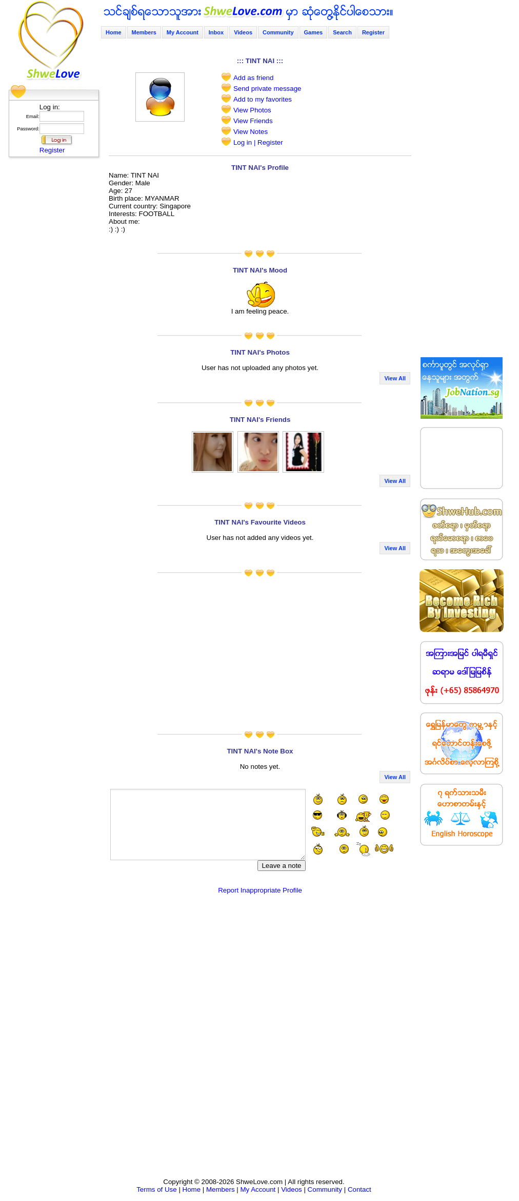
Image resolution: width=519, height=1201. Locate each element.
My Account (182, 32)
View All (395, 378)
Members (144, 32)
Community (278, 32)
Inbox (216, 32)
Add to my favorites (262, 99)
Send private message (267, 88)
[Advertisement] (51, 316)
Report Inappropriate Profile (260, 890)
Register (52, 150)
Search (342, 32)
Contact (359, 1189)
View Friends (253, 121)
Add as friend (253, 78)
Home (114, 32)
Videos (243, 32)
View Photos (252, 110)
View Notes (250, 131)
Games (313, 32)
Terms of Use (156, 1189)
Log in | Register (258, 142)
